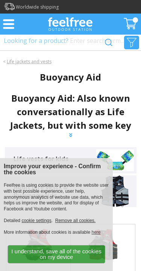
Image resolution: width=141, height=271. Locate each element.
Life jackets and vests (29, 61)
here (95, 232)
